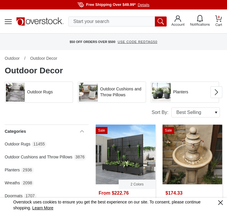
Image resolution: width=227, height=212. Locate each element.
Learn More (43, 208)
